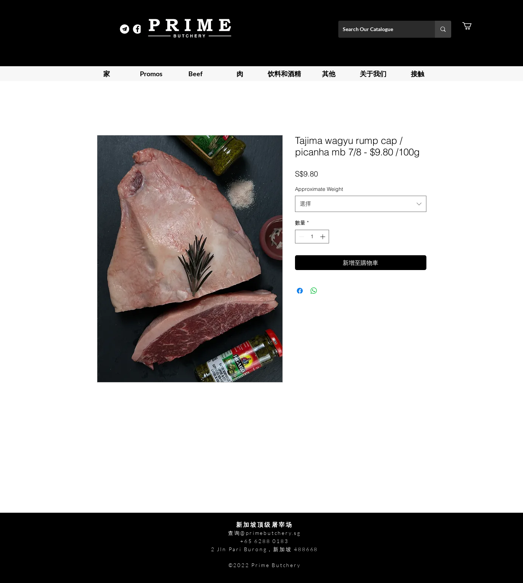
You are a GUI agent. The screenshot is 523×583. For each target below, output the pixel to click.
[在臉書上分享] (299, 290)
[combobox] (360, 204)
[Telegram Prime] (124, 29)
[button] (471, 26)
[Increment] (323, 236)
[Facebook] (137, 29)
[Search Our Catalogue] (381, 29)
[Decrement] (300, 236)
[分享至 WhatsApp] (313, 290)
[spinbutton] (312, 236)
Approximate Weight (319, 189)
